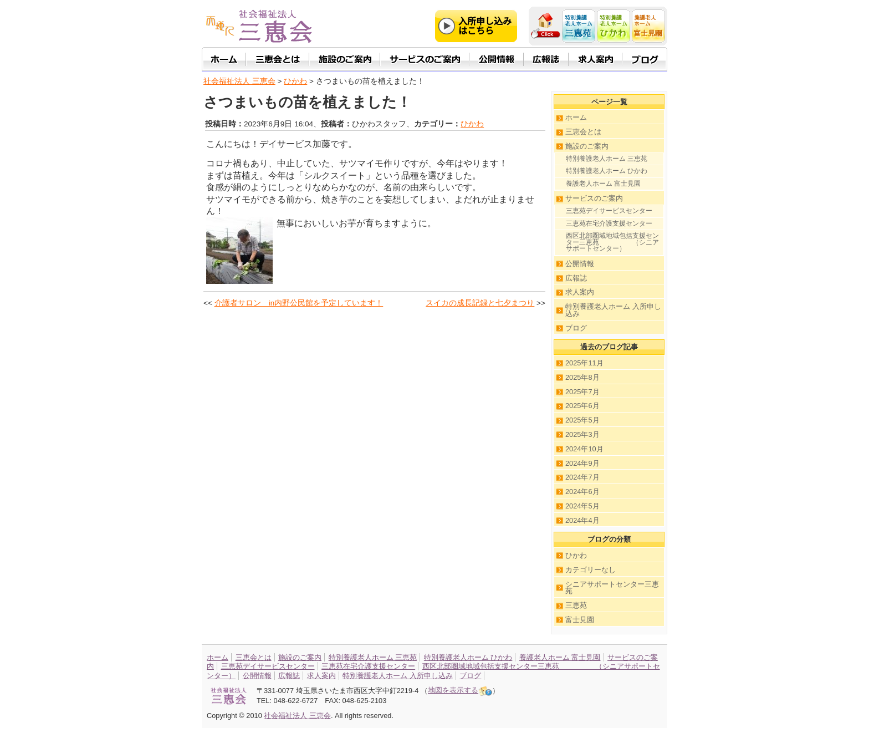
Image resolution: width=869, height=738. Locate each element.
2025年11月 (584, 363)
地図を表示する (460, 690)
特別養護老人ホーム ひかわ (606, 170)
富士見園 (579, 619)
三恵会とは (583, 132)
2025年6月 (582, 405)
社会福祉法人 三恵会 (239, 81)
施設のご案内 (587, 146)
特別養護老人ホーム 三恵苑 (606, 158)
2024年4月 (582, 520)
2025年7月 (582, 392)
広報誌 (576, 278)
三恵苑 (576, 605)
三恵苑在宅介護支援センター (609, 223)
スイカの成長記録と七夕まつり (480, 303)
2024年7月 (582, 477)
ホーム (576, 117)
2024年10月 (584, 449)
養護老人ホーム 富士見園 (603, 183)
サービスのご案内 (594, 198)
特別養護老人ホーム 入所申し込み (613, 310)
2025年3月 (582, 434)
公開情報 (579, 263)
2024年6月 (582, 491)
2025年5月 (582, 420)
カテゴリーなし (590, 570)
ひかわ (472, 124)
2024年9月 (582, 463)
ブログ (576, 328)
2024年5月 (582, 506)
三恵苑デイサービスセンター (609, 210)
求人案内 (579, 292)
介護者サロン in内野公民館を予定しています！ (299, 303)
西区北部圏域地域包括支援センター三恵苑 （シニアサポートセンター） (612, 242)
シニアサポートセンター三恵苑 (612, 588)
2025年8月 (582, 377)
